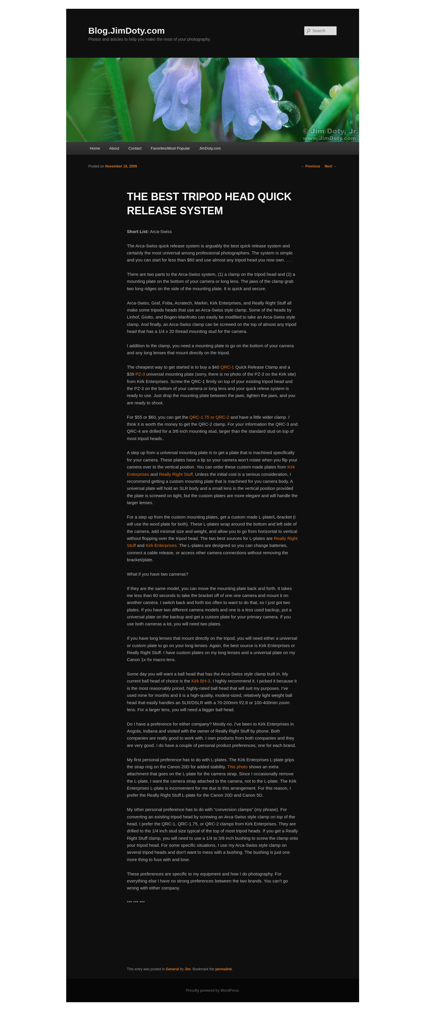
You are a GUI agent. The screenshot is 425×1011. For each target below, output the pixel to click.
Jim (188, 969)
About (114, 148)
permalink (223, 969)
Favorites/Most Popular (170, 148)
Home (95, 148)
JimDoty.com (210, 148)
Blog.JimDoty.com (126, 30)
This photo (237, 766)
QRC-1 (227, 367)
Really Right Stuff (176, 474)
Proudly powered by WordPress (212, 990)
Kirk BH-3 (201, 680)
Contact (134, 148)
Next (331, 166)
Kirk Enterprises (161, 545)
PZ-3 (140, 374)
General (172, 969)
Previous (310, 166)
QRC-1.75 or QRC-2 (209, 417)
